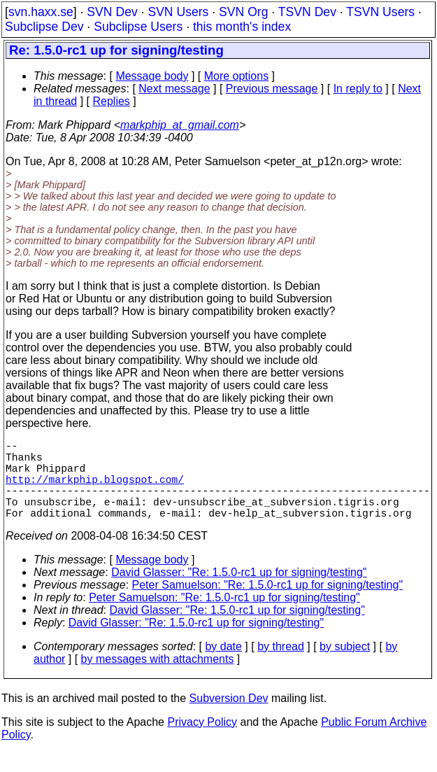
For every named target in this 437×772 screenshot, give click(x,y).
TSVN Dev (307, 12)
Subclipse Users (138, 27)
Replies (111, 101)
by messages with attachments (157, 679)
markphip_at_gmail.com (179, 125)
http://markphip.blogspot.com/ (95, 490)
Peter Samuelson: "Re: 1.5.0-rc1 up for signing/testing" (267, 604)
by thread (280, 666)
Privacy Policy (202, 742)
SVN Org (243, 12)
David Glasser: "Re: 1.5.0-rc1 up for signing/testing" (238, 592)
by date (223, 666)
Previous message (272, 88)
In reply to (358, 88)
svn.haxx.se (40, 12)
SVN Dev (112, 12)
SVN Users (178, 12)
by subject (345, 666)
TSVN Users (380, 12)
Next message (174, 88)
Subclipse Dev (44, 27)
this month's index (242, 27)
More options (236, 76)
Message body (151, 76)
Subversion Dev (228, 718)
